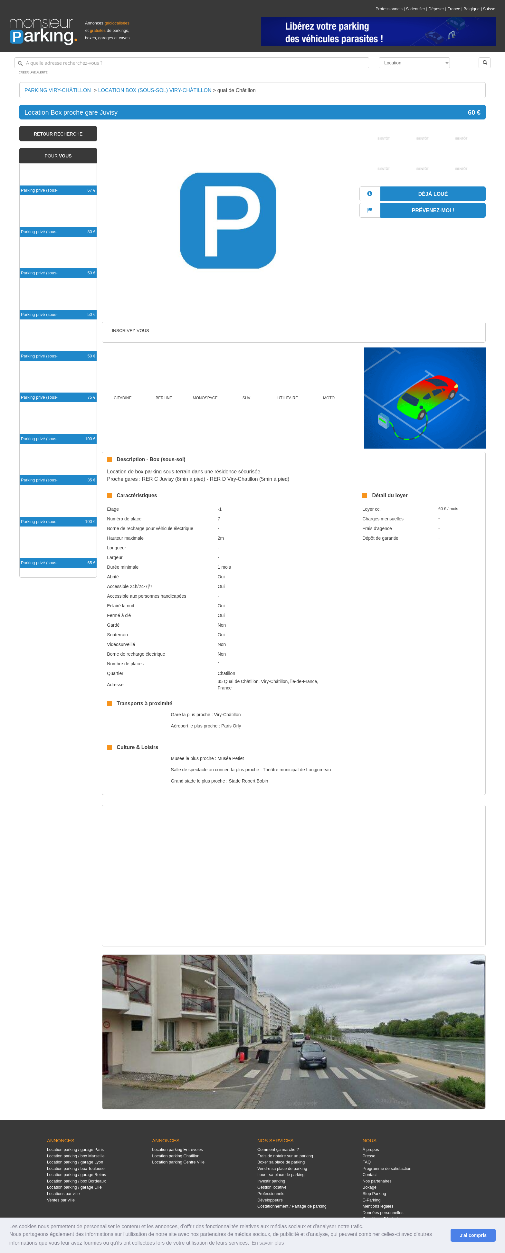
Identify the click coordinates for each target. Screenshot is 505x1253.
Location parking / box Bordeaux (76, 1181)
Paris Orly (231, 725)
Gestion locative (272, 1187)
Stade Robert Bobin (248, 780)
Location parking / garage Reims (76, 1174)
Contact (370, 1174)
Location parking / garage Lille (74, 1187)
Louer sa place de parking (281, 1174)
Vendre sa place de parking (282, 1168)
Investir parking (271, 1181)
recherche (58, 134)
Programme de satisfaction (387, 1168)
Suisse (489, 8)
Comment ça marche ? (278, 1149)
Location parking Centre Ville (178, 1162)
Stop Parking (374, 1193)
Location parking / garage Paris (75, 1149)
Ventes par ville (61, 1200)
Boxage (369, 1187)
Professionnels (389, 8)
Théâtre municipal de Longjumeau (297, 769)
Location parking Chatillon (175, 1155)
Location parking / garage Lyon (75, 1162)
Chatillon (226, 673)
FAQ (367, 1162)
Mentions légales (378, 1206)
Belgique (471, 8)
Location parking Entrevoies (177, 1149)
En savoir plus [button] (268, 1243)
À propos (371, 1149)
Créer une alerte (33, 72)
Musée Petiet (230, 758)
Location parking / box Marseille (76, 1155)
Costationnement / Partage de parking (292, 1206)
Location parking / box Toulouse (76, 1168)
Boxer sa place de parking (281, 1162)
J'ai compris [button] (473, 1235)
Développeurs (270, 1200)
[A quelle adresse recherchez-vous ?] (192, 63)
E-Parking (372, 1200)
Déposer (436, 8)
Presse (369, 1155)
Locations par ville (63, 1193)
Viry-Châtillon (227, 714)
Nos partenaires (377, 1181)
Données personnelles (383, 1212)
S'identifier (415, 8)
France (453, 8)
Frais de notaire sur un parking (285, 1155)
